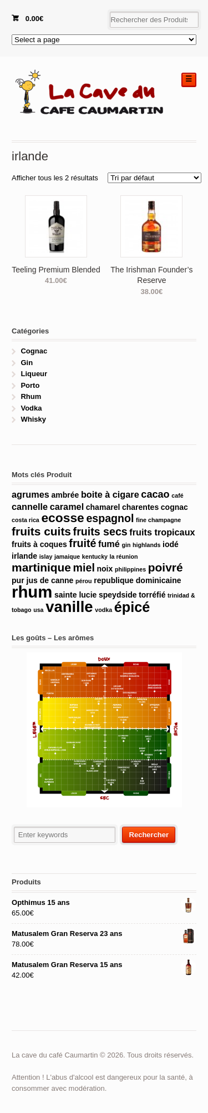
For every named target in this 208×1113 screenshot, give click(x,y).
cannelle (30, 507)
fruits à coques (39, 544)
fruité (82, 543)
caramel (67, 507)
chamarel (103, 507)
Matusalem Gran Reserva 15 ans (104, 964)
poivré (165, 567)
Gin (27, 362)
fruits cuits (41, 531)
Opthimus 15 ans (104, 902)
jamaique (67, 556)
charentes (140, 507)
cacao (155, 494)
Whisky (33, 419)
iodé (171, 544)
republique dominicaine (137, 580)
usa (38, 609)
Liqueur (34, 374)
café (177, 495)
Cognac (34, 351)
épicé (132, 607)
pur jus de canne (42, 580)
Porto (30, 385)
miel (84, 567)
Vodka (31, 408)
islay (46, 556)
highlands (146, 545)
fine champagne (158, 520)
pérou (83, 581)
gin (125, 545)
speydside (118, 594)
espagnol (110, 518)
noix (105, 568)
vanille (69, 606)
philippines (130, 569)
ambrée (65, 494)
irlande (24, 556)
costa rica (25, 520)
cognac (174, 507)
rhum (32, 592)
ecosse (62, 517)
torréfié (152, 594)
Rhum (31, 396)
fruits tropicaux (162, 532)
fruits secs (100, 531)
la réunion (124, 556)
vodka (103, 609)
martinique (41, 567)
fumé (109, 544)
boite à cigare (110, 494)
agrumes (30, 494)
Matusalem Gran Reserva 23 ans (104, 933)
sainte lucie (75, 594)
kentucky (95, 556)
